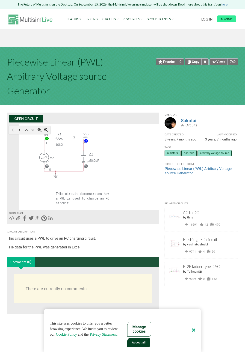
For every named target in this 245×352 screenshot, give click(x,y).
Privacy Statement (103, 334)
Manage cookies (139, 329)
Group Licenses (159, 19)
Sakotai (188, 120)
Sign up (226, 19)
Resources (131, 19)
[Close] (194, 330)
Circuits (109, 19)
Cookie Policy (66, 334)
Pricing (92, 19)
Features (74, 19)
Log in (207, 19)
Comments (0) (20, 262)
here (224, 4)
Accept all (138, 342)
